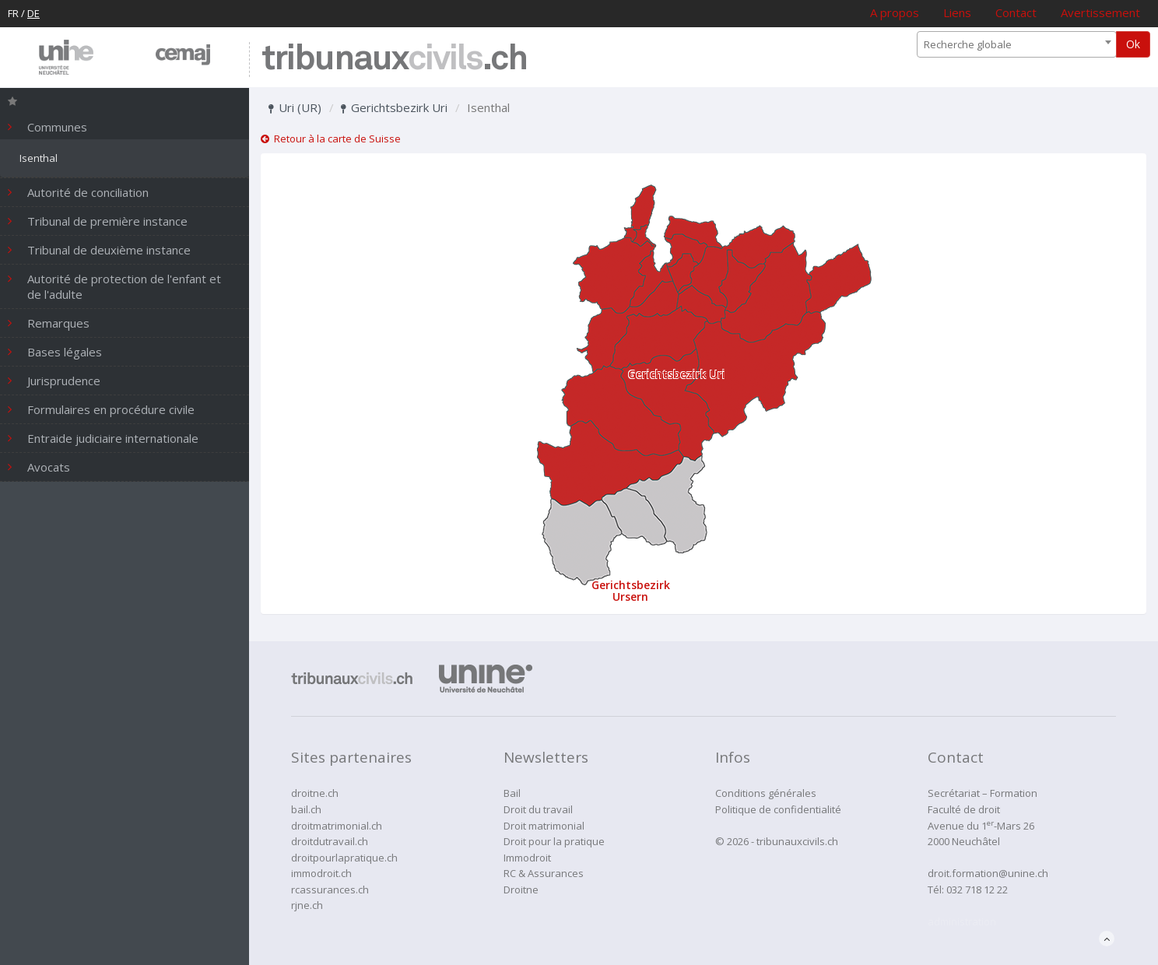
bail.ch (306, 809)
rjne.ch (307, 905)
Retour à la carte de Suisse (331, 139)
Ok (1133, 44)
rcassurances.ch (330, 890)
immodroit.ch (321, 873)
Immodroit (527, 858)
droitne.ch (315, 793)
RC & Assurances (544, 873)
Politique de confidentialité (778, 809)
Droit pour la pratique (554, 841)
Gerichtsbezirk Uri (394, 107)
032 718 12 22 (977, 890)
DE (33, 13)
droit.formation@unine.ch (988, 873)
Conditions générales (765, 793)
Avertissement (1100, 12)
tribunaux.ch (394, 59)
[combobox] (1017, 44)
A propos (894, 12)
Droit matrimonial (544, 826)
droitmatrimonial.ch (336, 826)
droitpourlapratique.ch (344, 858)
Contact (1016, 12)
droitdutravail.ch (329, 841)
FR (13, 13)
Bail (512, 793)
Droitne (521, 890)
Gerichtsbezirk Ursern (630, 590)
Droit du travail (538, 809)
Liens (957, 12)
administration (962, 921)
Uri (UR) (294, 107)
